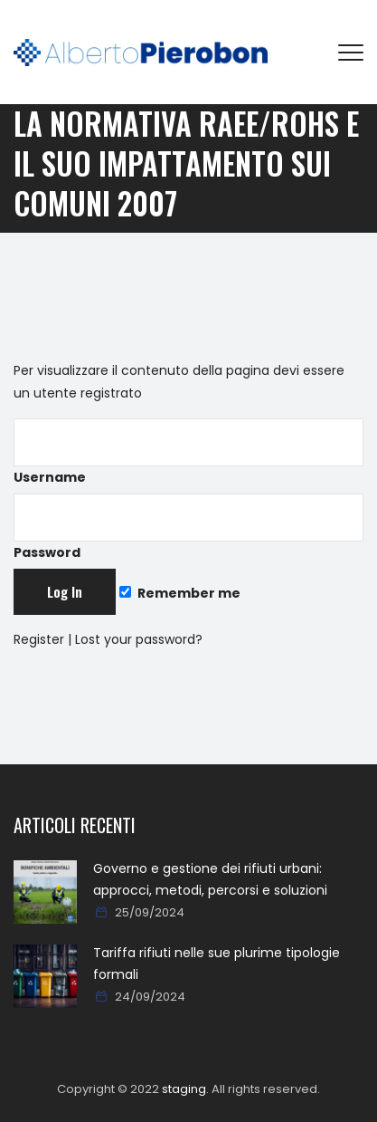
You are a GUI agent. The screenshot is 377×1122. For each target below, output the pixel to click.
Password (188, 527)
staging (184, 1089)
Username (188, 452)
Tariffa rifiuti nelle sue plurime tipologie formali (216, 963)
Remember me (179, 593)
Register (39, 639)
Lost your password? (139, 639)
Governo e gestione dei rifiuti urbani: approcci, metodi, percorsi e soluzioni (210, 879)
